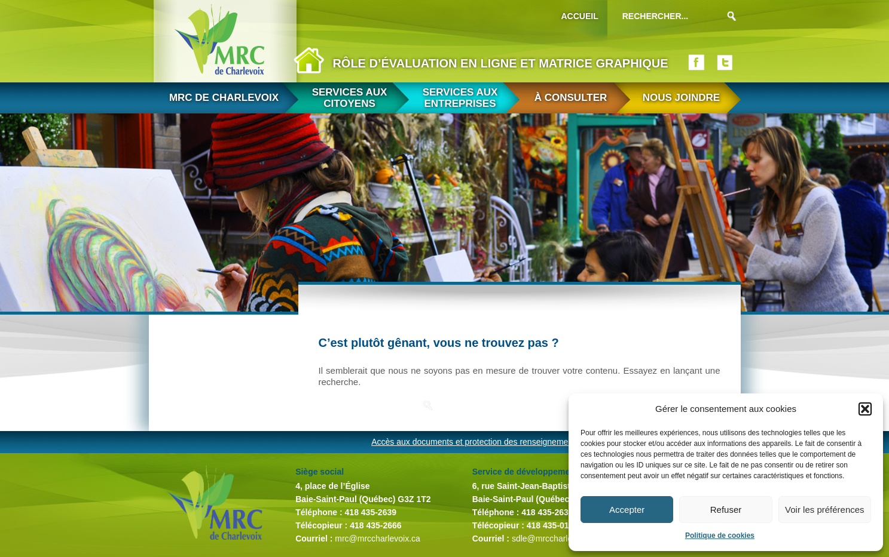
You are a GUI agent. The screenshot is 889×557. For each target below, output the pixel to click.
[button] (865, 409)
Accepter (626, 509)
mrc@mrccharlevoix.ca (377, 538)
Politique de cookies (719, 535)
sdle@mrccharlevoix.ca (555, 538)
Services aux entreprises (460, 98)
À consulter (570, 97)
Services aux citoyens (349, 98)
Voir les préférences (824, 509)
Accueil (579, 16)
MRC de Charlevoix (224, 97)
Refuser (726, 509)
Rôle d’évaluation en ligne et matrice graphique (500, 63)
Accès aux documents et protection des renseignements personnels (496, 442)
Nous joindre (681, 97)
